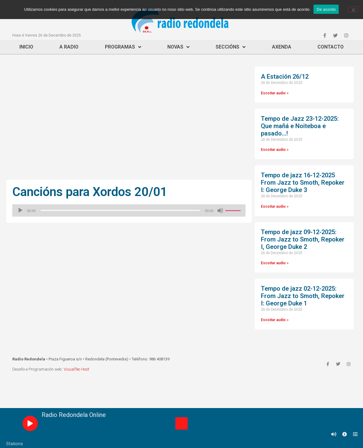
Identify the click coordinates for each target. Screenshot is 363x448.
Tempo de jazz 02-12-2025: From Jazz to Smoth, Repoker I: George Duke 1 (303, 296)
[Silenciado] (220, 210)
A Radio (68, 47)
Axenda (281, 47)
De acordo (326, 9)
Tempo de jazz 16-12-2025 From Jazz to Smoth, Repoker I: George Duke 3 (303, 182)
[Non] (353, 9)
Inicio (26, 47)
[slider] (120, 210)
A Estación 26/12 (285, 76)
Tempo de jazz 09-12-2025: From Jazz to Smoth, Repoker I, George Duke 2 (303, 239)
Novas (178, 47)
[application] (128, 210)
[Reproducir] (20, 210)
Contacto (330, 47)
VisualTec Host (76, 369)
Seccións (230, 47)
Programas (123, 47)
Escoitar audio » (275, 93)
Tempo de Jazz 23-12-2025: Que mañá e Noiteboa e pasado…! (300, 126)
